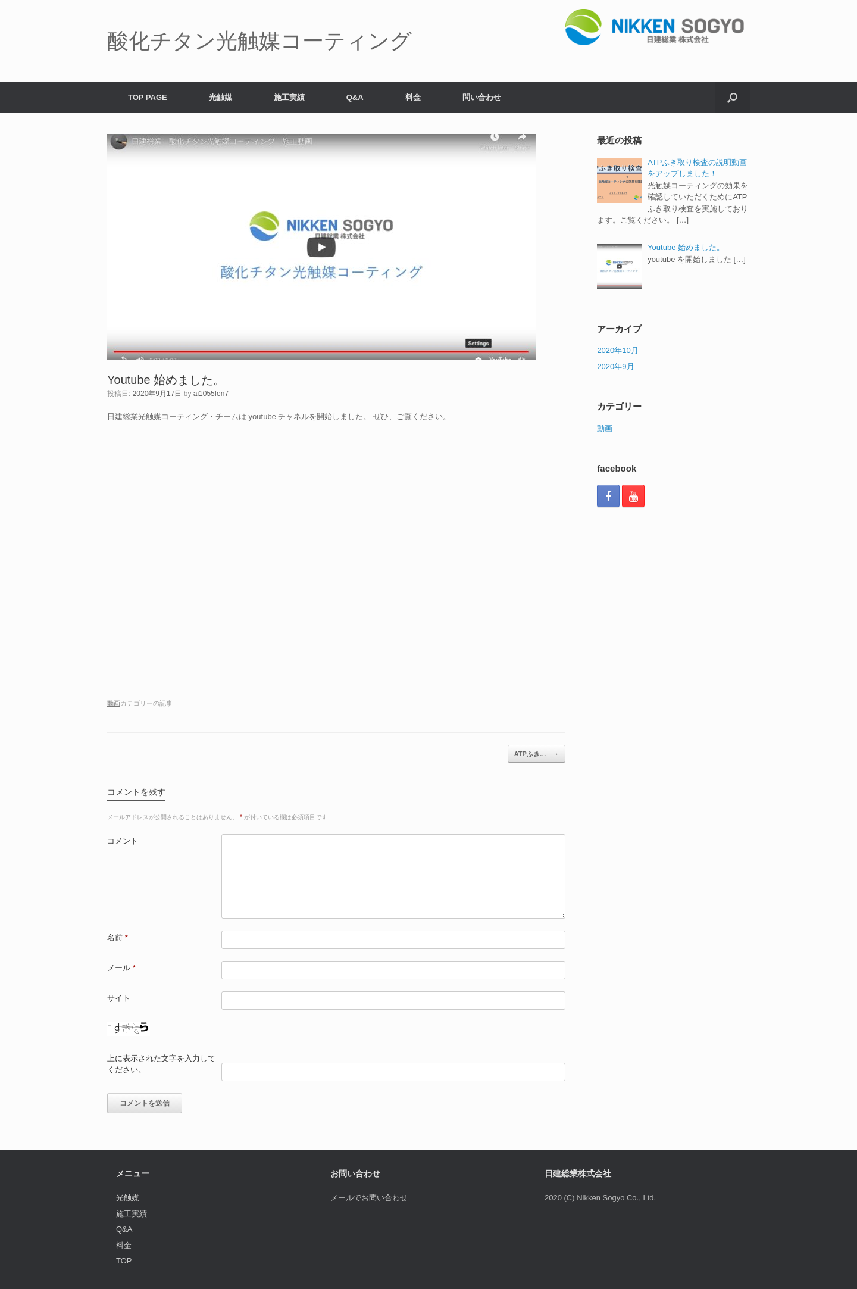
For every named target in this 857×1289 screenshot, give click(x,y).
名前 (117, 937)
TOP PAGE (147, 97)
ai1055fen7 (211, 393)
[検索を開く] (732, 97)
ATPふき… (536, 754)
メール (121, 967)
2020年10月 (617, 350)
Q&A (355, 97)
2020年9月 (615, 366)
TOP (124, 1260)
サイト (118, 998)
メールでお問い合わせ (369, 1197)
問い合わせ (481, 97)
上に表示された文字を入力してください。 (161, 1064)
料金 (413, 97)
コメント (122, 841)
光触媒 (220, 97)
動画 (113, 703)
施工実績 (289, 97)
